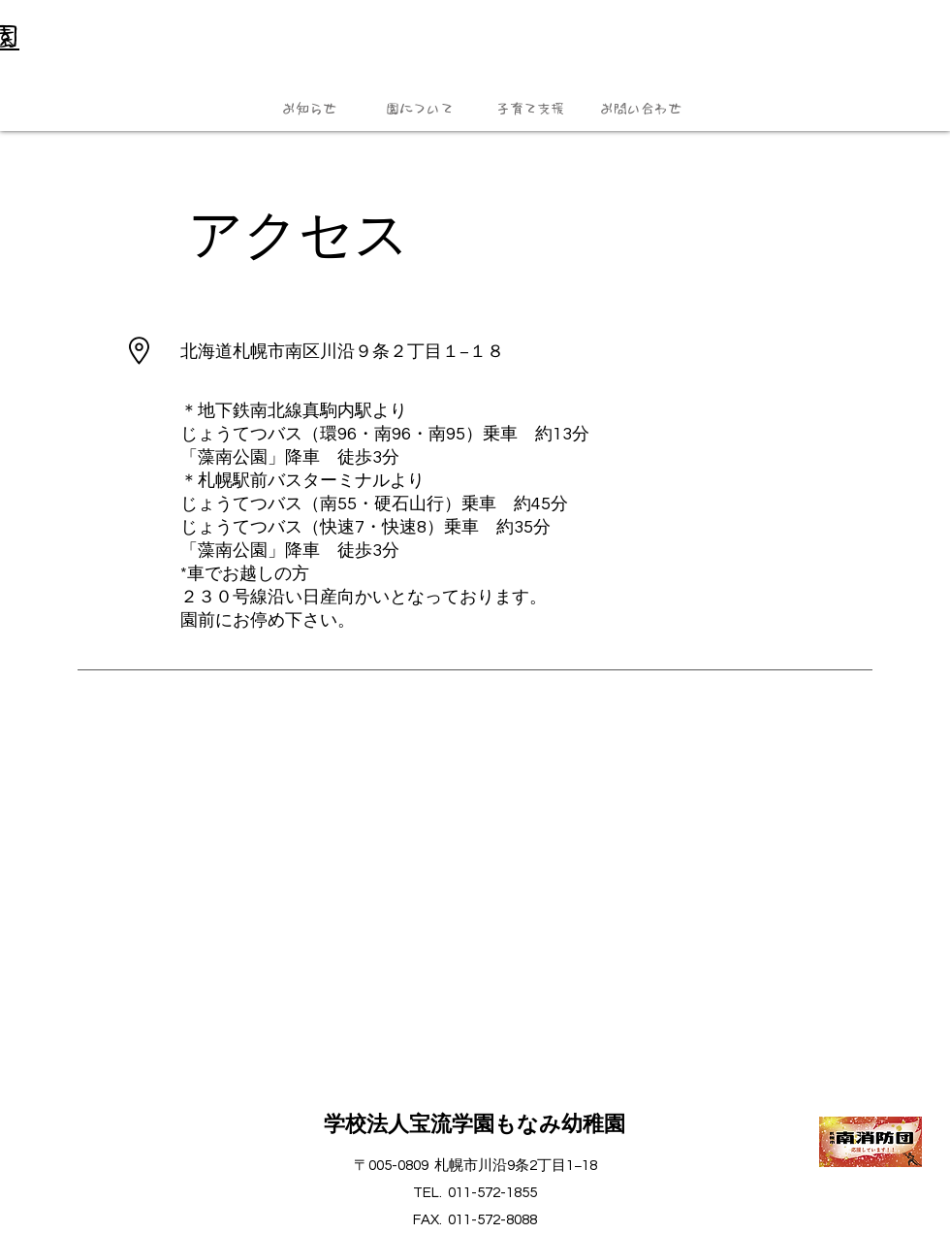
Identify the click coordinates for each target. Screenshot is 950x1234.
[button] (309, 108)
